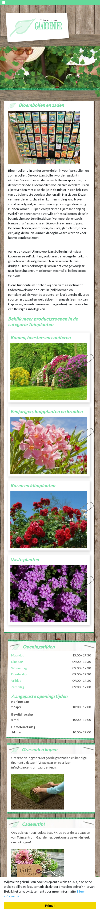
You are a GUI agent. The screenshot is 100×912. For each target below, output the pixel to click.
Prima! (50, 905)
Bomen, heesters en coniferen (40, 337)
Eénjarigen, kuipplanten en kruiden (46, 411)
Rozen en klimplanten (32, 485)
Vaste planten (24, 559)
